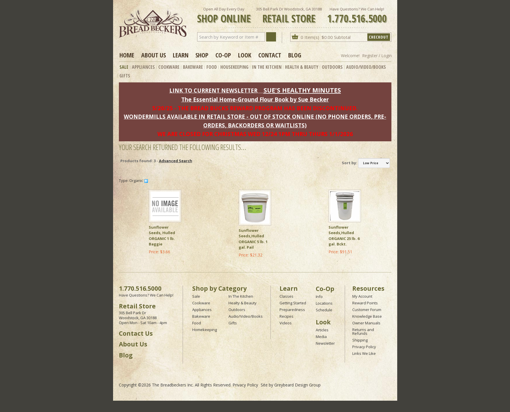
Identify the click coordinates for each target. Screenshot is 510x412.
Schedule (324, 309)
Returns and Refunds (363, 331)
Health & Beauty (301, 67)
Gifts (124, 76)
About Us (153, 55)
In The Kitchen (267, 67)
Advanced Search (175, 160)
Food (211, 67)
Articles (322, 330)
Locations (324, 303)
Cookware (168, 67)
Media (321, 336)
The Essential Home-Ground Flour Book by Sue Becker (255, 99)
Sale (123, 67)
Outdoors (332, 67)
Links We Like (364, 353)
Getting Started (292, 303)
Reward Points (365, 303)
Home (126, 55)
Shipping (360, 340)
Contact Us (136, 333)
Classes (286, 296)
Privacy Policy (364, 346)
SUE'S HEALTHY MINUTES (302, 90)
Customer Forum (366, 309)
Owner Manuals (366, 323)
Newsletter (325, 343)
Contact (269, 55)
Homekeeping (204, 329)
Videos (285, 323)
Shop (201, 55)
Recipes (286, 316)
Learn (180, 55)
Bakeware (193, 67)
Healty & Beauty (242, 303)
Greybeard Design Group (297, 385)
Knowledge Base (367, 316)
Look (244, 55)
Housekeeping (234, 67)
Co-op (223, 55)
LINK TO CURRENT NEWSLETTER (213, 90)
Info (319, 296)
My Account (362, 296)
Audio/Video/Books (366, 67)
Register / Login (377, 55)
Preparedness (292, 309)
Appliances (143, 67)
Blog (294, 55)
